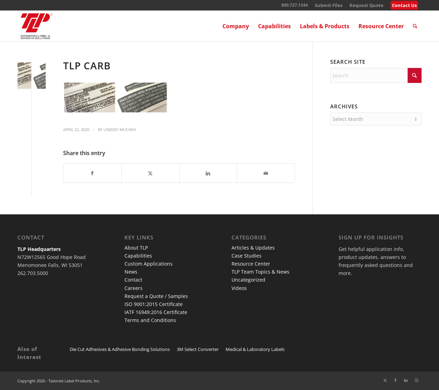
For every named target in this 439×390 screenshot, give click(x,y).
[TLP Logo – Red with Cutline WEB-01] (36, 26)
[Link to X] (385, 380)
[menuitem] (328, 5)
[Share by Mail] (266, 173)
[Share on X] (150, 173)
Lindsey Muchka (120, 129)
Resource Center (251, 263)
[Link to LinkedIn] (406, 380)
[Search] (415, 26)
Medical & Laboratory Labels (255, 349)
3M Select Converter (198, 349)
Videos (239, 288)
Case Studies (247, 255)
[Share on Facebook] (92, 173)
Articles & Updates (253, 247)
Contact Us (404, 5)
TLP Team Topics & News (260, 271)
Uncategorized (248, 279)
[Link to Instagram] (416, 380)
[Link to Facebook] (395, 380)
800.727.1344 (294, 5)
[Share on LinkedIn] (208, 173)
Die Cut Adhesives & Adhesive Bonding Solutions (120, 349)
